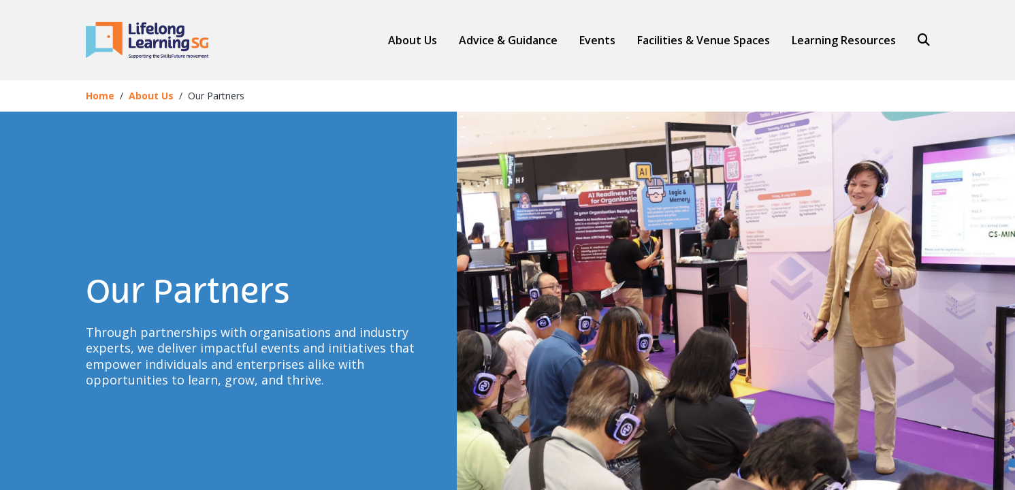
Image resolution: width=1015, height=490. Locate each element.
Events (597, 40)
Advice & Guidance (508, 40)
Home (100, 95)
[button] (508, 40)
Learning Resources (844, 40)
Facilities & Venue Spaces (703, 40)
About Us (412, 40)
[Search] (918, 40)
